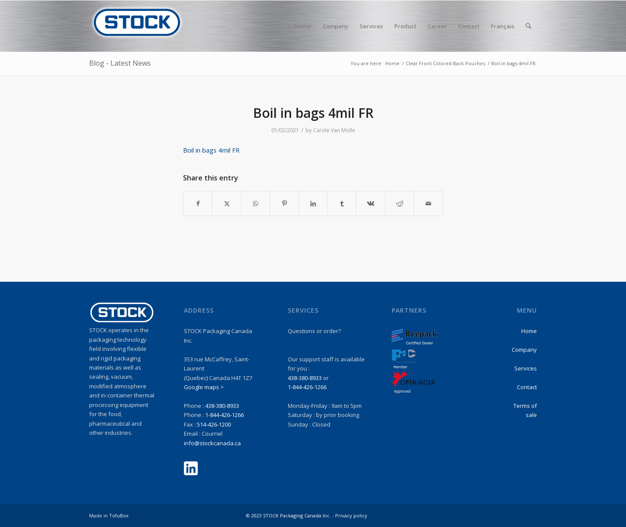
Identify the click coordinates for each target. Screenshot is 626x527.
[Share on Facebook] (197, 203)
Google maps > (204, 387)
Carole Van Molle (334, 130)
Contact (527, 387)
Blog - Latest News (120, 63)
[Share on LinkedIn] (313, 203)
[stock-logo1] (137, 26)
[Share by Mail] (428, 203)
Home (529, 331)
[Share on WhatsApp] (255, 203)
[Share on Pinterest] (284, 203)
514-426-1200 (214, 424)
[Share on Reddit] (400, 203)
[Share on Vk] (370, 203)
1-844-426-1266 (224, 415)
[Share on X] (227, 203)
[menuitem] (303, 26)
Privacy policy (351, 515)
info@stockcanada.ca (212, 443)
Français (502, 26)
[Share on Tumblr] (342, 203)
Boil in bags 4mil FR (211, 150)
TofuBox (119, 515)
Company (524, 350)
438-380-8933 (222, 406)
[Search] (528, 26)
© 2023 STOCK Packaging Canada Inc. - (290, 515)
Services (525, 368)
